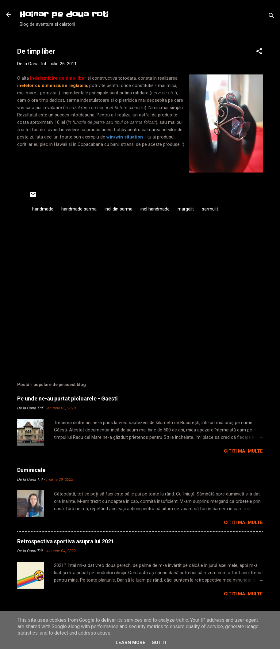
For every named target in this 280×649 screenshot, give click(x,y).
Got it (159, 642)
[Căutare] (271, 16)
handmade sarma (79, 209)
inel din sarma (118, 209)
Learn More (130, 642)
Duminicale (31, 470)
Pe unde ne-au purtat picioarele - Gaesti (67, 398)
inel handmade (155, 209)
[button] (259, 52)
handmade (42, 209)
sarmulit (210, 209)
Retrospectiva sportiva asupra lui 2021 (65, 541)
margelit (186, 209)
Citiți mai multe (243, 451)
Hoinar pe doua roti (64, 14)
